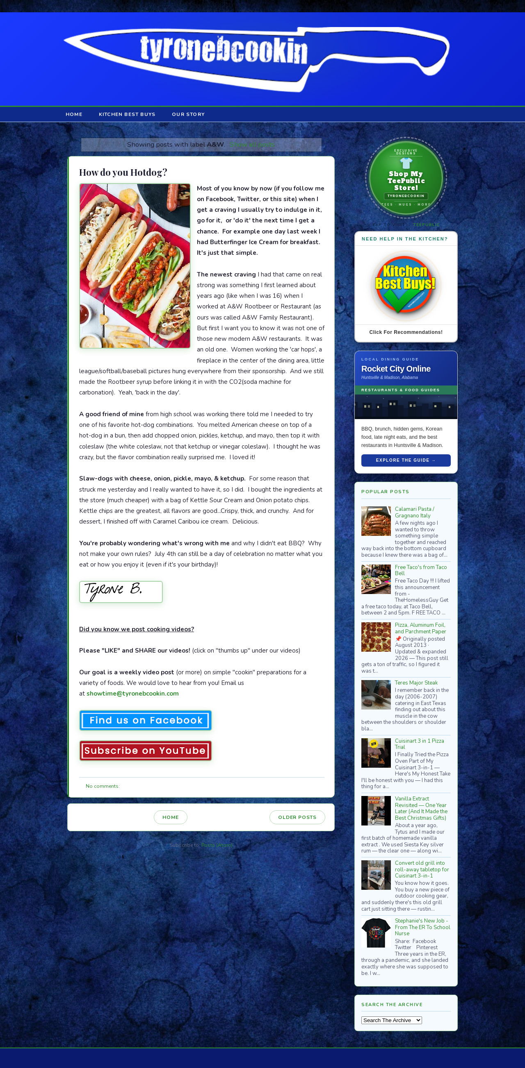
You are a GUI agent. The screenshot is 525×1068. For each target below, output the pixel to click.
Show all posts (252, 144)
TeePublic (426, 225)
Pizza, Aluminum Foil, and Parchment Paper (420, 628)
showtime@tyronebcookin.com (133, 693)
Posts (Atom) (217, 845)
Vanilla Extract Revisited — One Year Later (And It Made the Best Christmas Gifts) (421, 808)
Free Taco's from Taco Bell (421, 571)
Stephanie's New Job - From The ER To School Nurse (422, 927)
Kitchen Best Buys (127, 114)
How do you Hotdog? (123, 172)
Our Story (188, 114)
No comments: (103, 786)
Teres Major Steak (416, 683)
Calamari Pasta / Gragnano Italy (414, 512)
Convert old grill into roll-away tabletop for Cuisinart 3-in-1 (422, 869)
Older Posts (297, 817)
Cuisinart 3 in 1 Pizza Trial (419, 744)
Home (74, 114)
